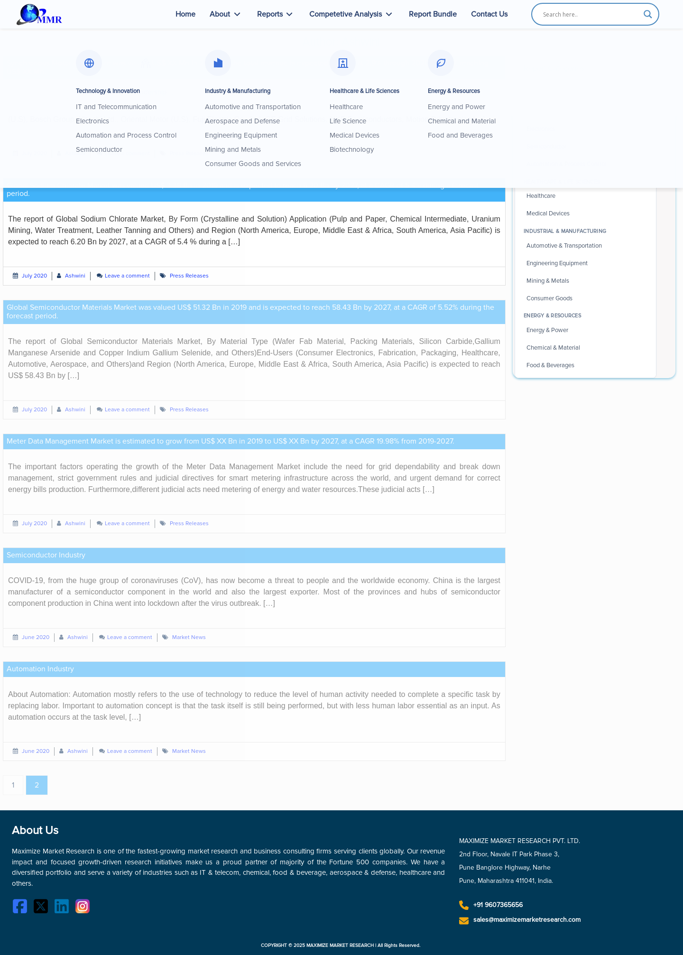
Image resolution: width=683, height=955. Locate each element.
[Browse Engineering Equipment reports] (585, 263)
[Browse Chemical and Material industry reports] (585, 347)
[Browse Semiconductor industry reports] (585, 147)
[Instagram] (84, 908)
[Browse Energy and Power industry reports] (585, 330)
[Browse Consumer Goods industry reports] (585, 298)
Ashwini (75, 153)
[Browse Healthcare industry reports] (585, 196)
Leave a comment (127, 153)
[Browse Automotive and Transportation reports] (585, 245)
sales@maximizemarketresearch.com (527, 920)
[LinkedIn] (64, 908)
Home (185, 14)
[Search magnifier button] (648, 14)
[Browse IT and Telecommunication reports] (585, 112)
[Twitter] (43, 908)
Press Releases (189, 153)
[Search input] (591, 14)
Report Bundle (433, 14)
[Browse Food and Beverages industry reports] (585, 365)
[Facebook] (22, 908)
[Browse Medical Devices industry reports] (585, 214)
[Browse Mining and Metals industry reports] (585, 280)
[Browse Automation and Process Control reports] (585, 164)
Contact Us (489, 14)
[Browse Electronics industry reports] (585, 129)
